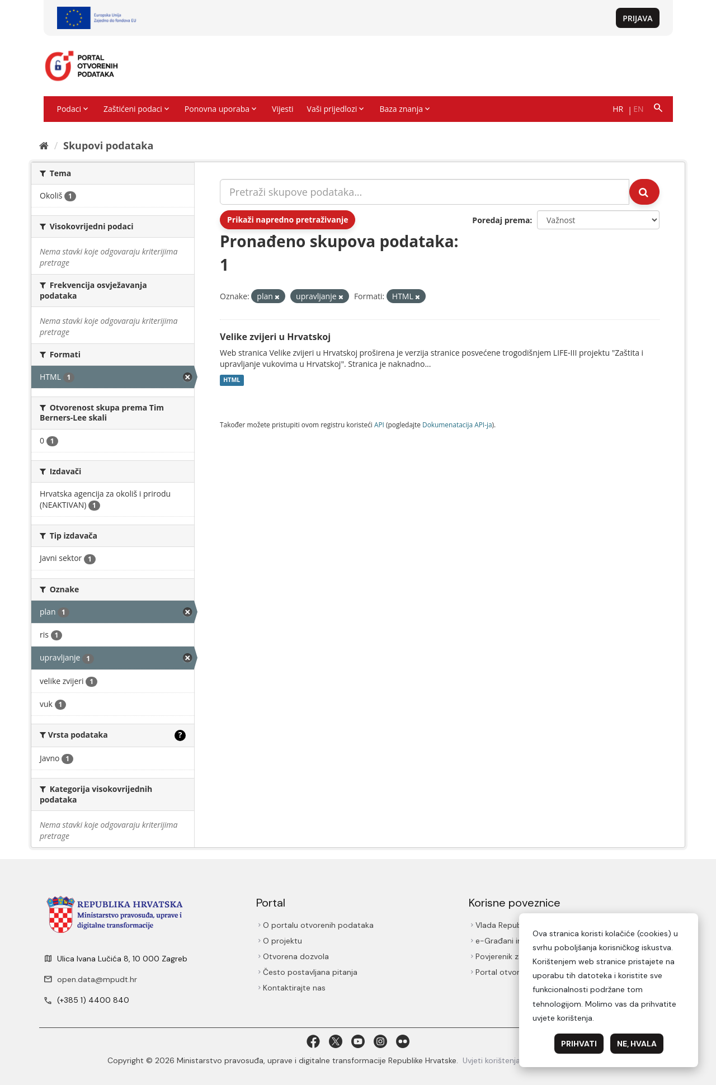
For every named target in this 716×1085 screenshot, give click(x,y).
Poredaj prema (501, 220)
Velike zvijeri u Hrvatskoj (275, 337)
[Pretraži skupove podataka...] (424, 192)
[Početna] (44, 145)
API (379, 424)
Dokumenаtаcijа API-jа (457, 424)
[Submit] (644, 192)
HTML (231, 380)
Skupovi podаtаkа (108, 145)
